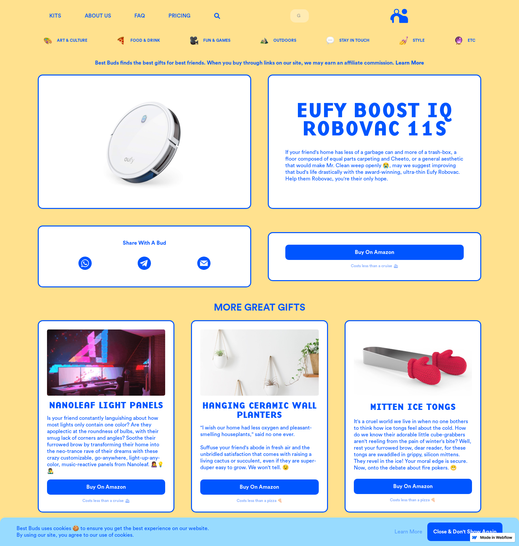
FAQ (139, 16)
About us (98, 16)
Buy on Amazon (374, 252)
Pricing (179, 16)
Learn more (410, 63)
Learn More (408, 531)
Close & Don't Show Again (464, 531)
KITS (55, 16)
